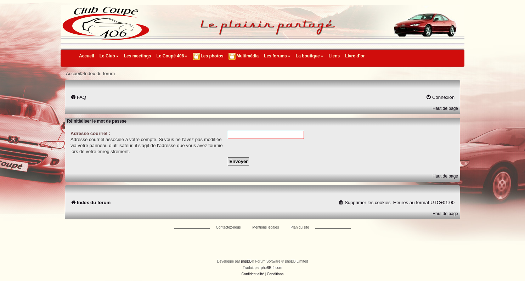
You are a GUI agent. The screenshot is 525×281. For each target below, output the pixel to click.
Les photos (212, 56)
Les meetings (137, 56)
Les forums (277, 56)
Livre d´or (355, 56)
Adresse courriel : (90, 133)
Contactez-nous (228, 227)
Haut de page (445, 108)
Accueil (86, 56)
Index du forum (99, 73)
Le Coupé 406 (171, 56)
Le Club (109, 56)
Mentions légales (265, 227)
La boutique (309, 56)
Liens (334, 56)
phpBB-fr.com (271, 268)
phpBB (246, 261)
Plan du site (299, 227)
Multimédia (247, 56)
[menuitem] (78, 97)
